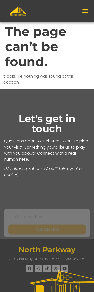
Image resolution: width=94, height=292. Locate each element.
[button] (85, 11)
